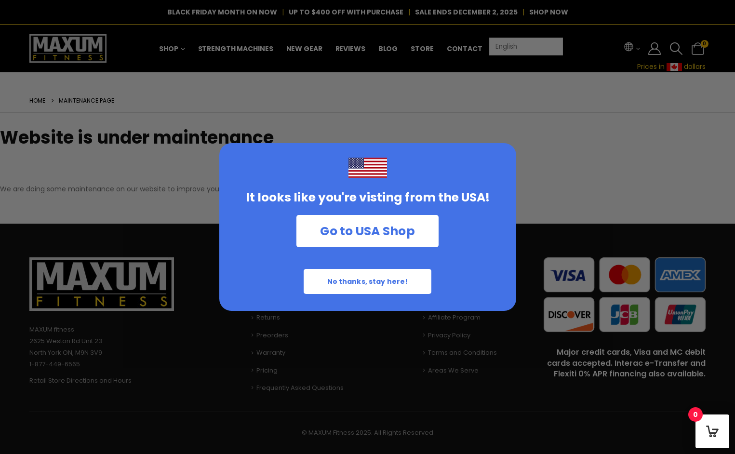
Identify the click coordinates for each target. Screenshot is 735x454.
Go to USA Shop (367, 231)
